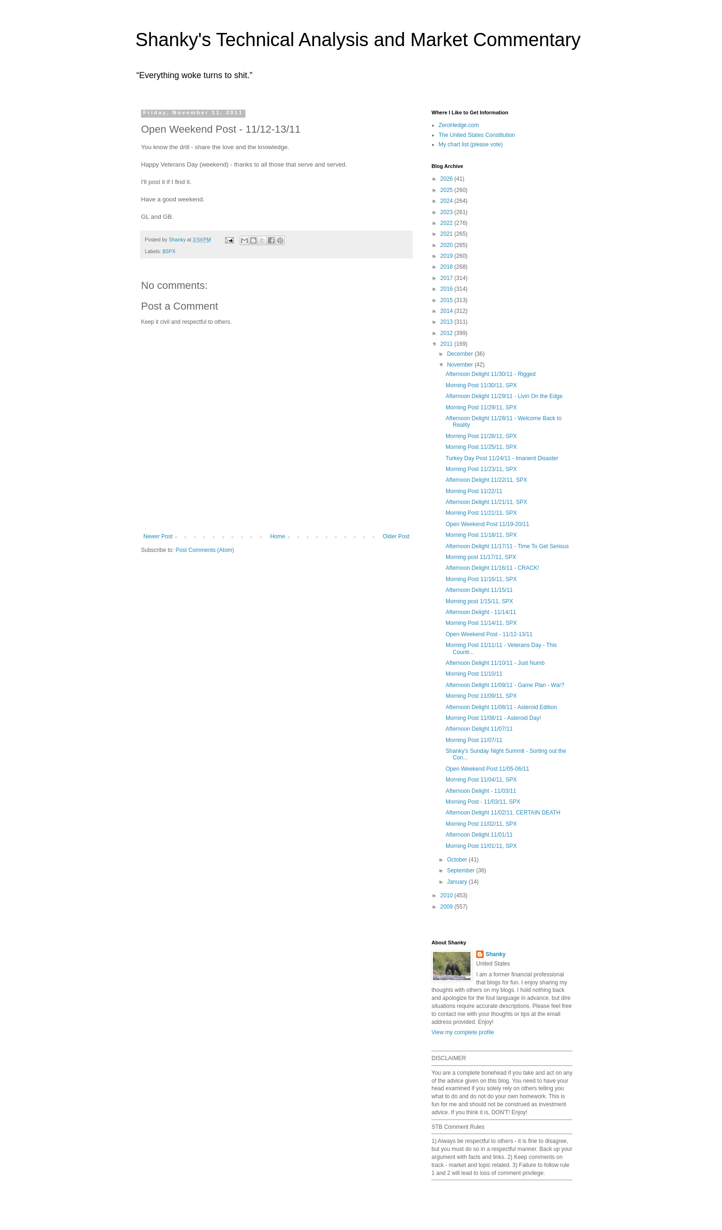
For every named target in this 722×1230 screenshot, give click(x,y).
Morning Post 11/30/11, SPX (481, 385)
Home (277, 536)
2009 (447, 906)
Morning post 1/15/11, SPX (479, 601)
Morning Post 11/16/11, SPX (481, 579)
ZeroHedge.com (459, 125)
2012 (447, 333)
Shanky (496, 954)
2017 (447, 278)
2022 (447, 223)
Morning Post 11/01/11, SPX (481, 846)
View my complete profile (463, 1032)
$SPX (169, 251)
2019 (447, 256)
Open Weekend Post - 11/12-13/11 (489, 634)
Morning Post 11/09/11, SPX (481, 696)
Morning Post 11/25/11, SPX (481, 447)
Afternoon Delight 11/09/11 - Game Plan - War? (505, 685)
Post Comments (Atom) (204, 550)
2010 (447, 895)
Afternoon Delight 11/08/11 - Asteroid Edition (501, 707)
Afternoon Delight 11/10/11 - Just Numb (495, 663)
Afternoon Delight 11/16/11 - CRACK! (492, 568)
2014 (447, 311)
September (461, 870)
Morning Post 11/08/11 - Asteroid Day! (493, 718)
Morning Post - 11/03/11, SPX (483, 802)
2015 (447, 300)
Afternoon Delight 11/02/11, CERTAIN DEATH (503, 812)
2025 (447, 190)
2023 (447, 212)
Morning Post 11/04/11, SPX (481, 779)
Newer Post (158, 536)
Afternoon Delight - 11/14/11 (481, 612)
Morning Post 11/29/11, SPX (481, 407)
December (461, 354)
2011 (447, 344)
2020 (447, 245)
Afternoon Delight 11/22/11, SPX (486, 480)
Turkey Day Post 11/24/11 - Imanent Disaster (502, 458)
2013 (447, 322)
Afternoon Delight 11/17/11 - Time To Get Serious (507, 546)
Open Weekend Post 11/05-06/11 (487, 769)
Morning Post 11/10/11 (474, 674)
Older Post (396, 536)
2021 (447, 234)
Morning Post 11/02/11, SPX (481, 824)
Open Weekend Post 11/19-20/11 (487, 524)
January (458, 882)
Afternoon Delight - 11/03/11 (481, 791)
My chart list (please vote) (471, 144)
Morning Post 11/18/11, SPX (481, 535)
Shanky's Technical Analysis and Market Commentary (358, 39)
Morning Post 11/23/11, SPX (481, 469)
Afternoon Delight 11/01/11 (479, 834)
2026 (447, 179)
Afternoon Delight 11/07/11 (479, 729)
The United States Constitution (477, 135)
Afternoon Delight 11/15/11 (479, 590)
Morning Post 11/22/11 (474, 491)
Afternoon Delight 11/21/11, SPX (486, 502)
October (458, 859)
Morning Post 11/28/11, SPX (481, 436)
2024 (447, 201)
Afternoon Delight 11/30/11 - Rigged (490, 374)
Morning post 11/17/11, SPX (481, 557)
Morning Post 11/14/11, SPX (481, 623)
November (461, 364)
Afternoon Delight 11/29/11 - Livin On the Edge (504, 396)
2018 (447, 267)
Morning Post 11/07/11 (474, 740)
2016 (447, 289)
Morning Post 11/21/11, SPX (481, 513)
